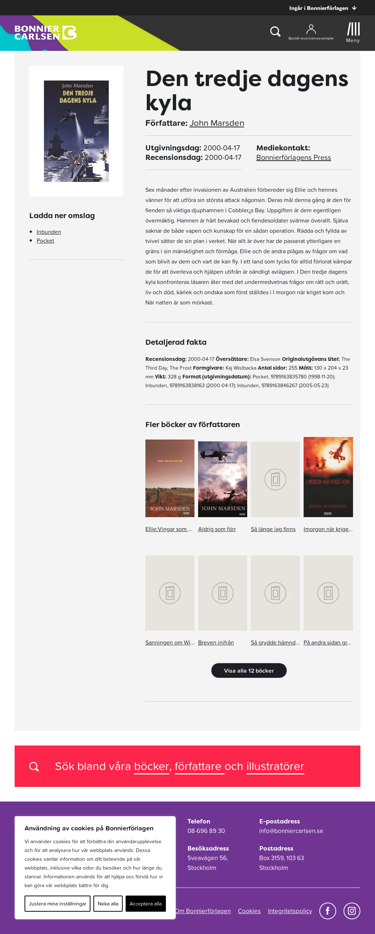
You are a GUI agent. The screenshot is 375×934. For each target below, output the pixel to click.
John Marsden (217, 123)
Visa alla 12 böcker (249, 670)
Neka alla (108, 903)
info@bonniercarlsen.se (291, 831)
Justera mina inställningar (57, 903)
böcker (151, 765)
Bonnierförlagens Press (293, 157)
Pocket (45, 240)
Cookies (249, 911)
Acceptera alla (145, 903)
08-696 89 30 (206, 831)
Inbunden (49, 231)
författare (199, 765)
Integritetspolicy (290, 911)
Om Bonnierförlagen (203, 911)
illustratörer (275, 765)
